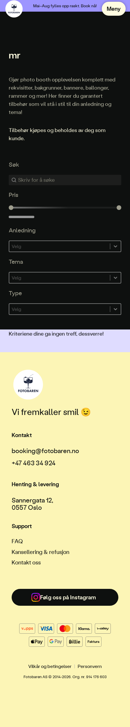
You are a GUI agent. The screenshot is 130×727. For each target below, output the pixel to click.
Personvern (90, 666)
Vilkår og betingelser (50, 666)
